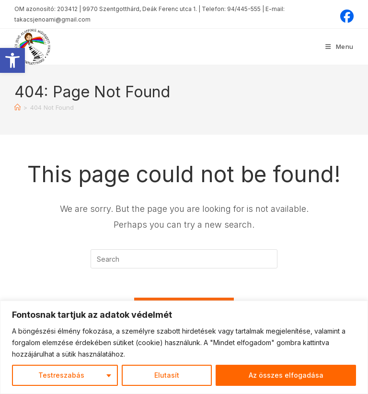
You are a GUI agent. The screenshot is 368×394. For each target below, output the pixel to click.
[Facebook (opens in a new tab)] (345, 16)
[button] (12, 60)
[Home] (17, 107)
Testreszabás (61, 375)
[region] (184, 347)
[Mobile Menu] (339, 46)
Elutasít (166, 375)
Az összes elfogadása (286, 375)
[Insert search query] (184, 258)
